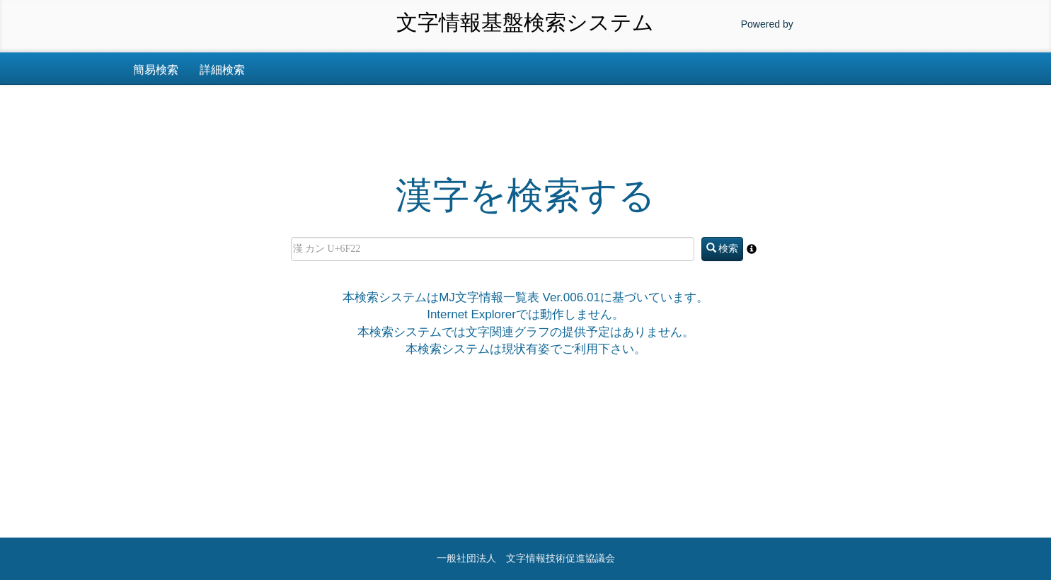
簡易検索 (155, 70)
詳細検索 (222, 70)
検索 (722, 248)
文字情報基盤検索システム (525, 22)
